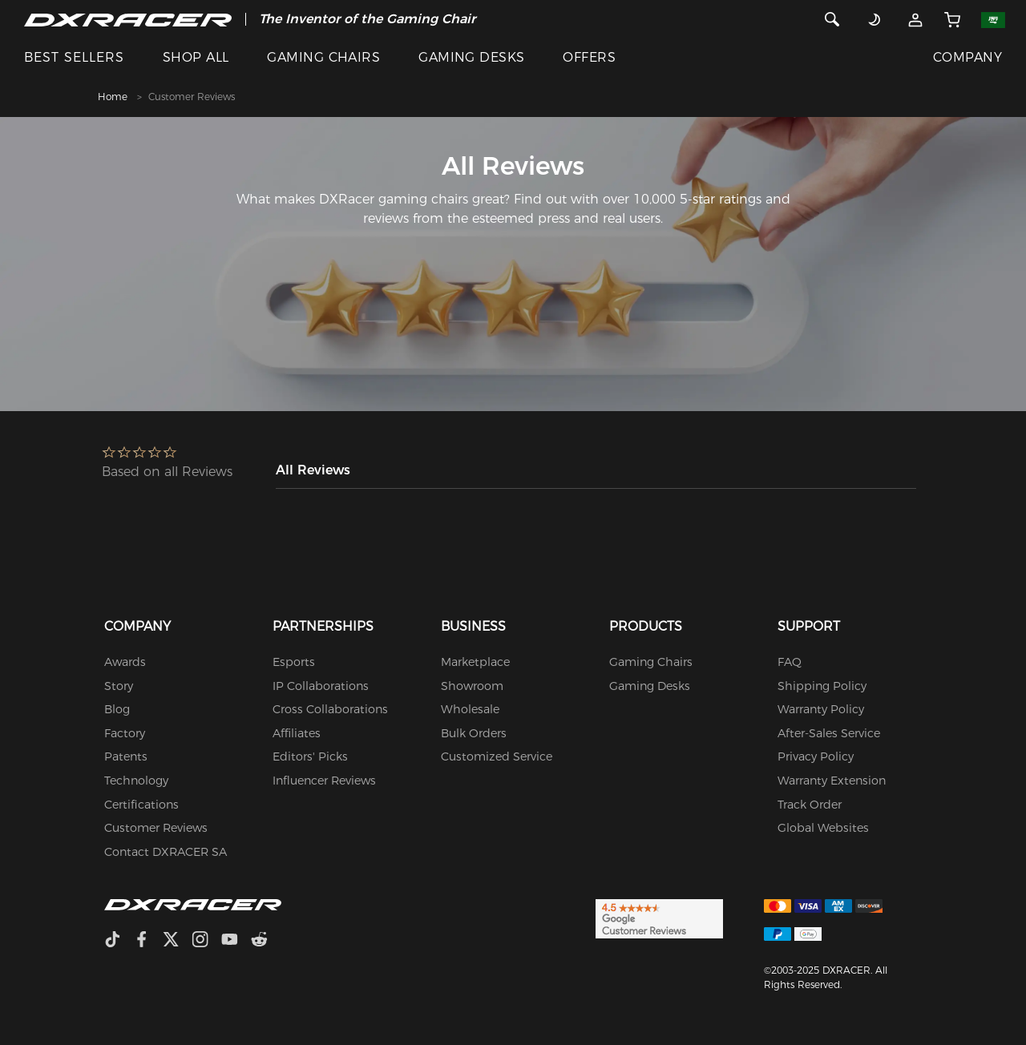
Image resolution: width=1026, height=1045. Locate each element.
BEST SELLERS (74, 57)
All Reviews (313, 470)
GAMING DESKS (471, 57)
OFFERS (589, 57)
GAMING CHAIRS (323, 57)
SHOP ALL (196, 57)
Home (112, 97)
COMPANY (967, 57)
